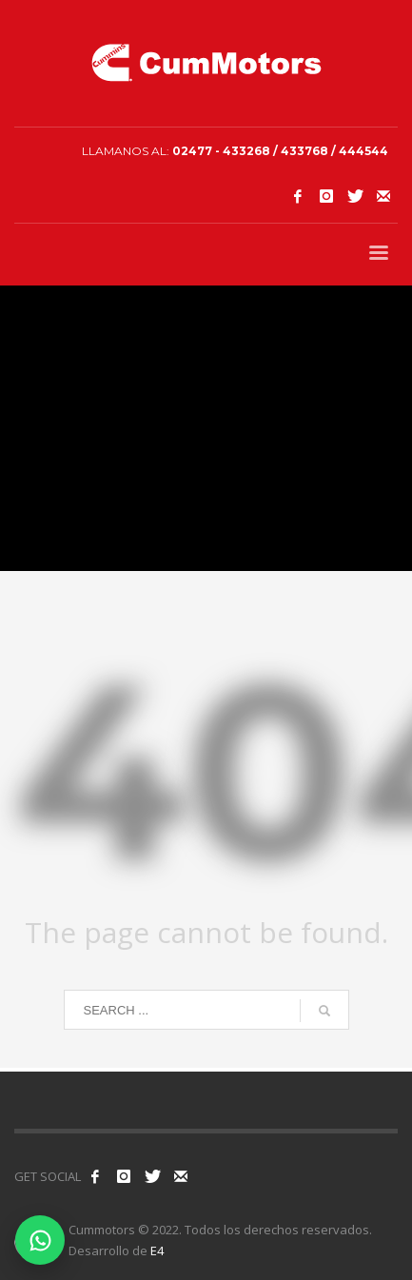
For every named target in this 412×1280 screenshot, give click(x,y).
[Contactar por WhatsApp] (40, 1240)
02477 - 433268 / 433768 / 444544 (280, 151)
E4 (157, 1250)
